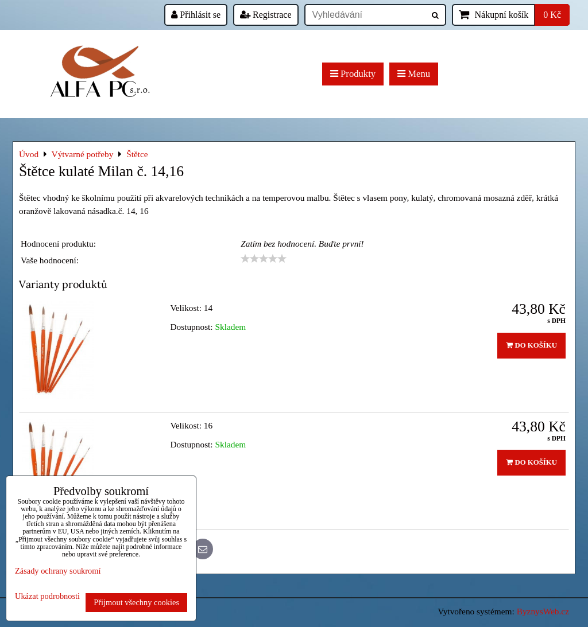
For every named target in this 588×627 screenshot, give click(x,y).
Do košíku (531, 345)
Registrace (266, 15)
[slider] (264, 258)
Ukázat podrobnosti (47, 596)
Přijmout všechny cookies (136, 602)
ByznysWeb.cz (543, 611)
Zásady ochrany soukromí (57, 570)
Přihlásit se (195, 15)
